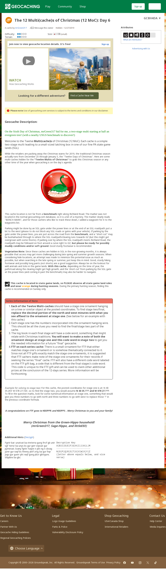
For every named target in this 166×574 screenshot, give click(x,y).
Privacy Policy (113, 562)
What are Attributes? (132, 39)
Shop (83, 6)
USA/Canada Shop (114, 521)
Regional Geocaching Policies (15, 537)
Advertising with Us (141, 48)
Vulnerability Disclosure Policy (67, 532)
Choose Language (26, 548)
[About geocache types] (9, 20)
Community (65, 6)
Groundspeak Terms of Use (90, 562)
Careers (4, 521)
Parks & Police (59, 526)
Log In (154, 6)
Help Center (156, 521)
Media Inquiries (158, 526)
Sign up (138, 6)
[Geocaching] (22, 6)
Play (47, 6)
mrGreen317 (21, 28)
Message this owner (43, 28)
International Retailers (116, 526)
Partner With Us (8, 526)
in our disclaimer (100, 110)
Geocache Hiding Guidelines (14, 532)
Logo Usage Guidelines (64, 521)
